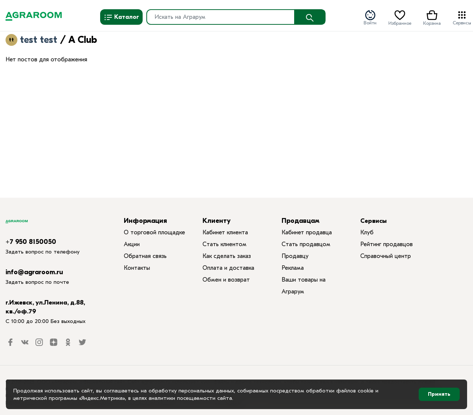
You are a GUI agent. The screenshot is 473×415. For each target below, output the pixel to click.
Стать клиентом (224, 244)
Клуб (367, 232)
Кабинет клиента (225, 232)
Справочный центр (385, 256)
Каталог (121, 17)
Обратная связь (145, 256)
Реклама (293, 268)
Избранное (399, 17)
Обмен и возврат (226, 279)
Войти (370, 17)
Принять (439, 394)
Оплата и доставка (228, 268)
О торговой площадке (154, 232)
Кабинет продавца (307, 232)
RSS (102, 41)
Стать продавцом (306, 244)
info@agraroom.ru (34, 272)
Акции (132, 244)
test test (38, 39)
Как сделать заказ (227, 256)
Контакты (137, 268)
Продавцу (295, 256)
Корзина (432, 17)
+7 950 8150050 (31, 242)
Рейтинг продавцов (386, 244)
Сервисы (462, 17)
